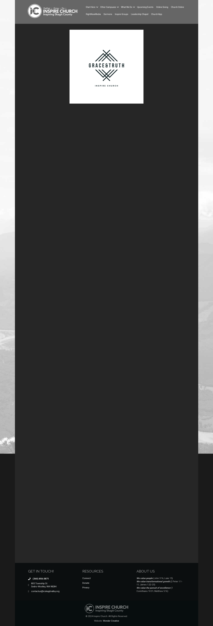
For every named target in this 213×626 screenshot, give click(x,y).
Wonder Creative (111, 620)
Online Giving (162, 7)
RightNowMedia (93, 14)
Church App (156, 14)
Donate (85, 583)
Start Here (90, 7)
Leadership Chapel (139, 14)
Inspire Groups (121, 14)
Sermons (108, 14)
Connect (86, 578)
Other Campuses (108, 7)
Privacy (85, 587)
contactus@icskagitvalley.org (45, 591)
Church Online (177, 7)
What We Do (126, 7)
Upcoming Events (145, 7)
